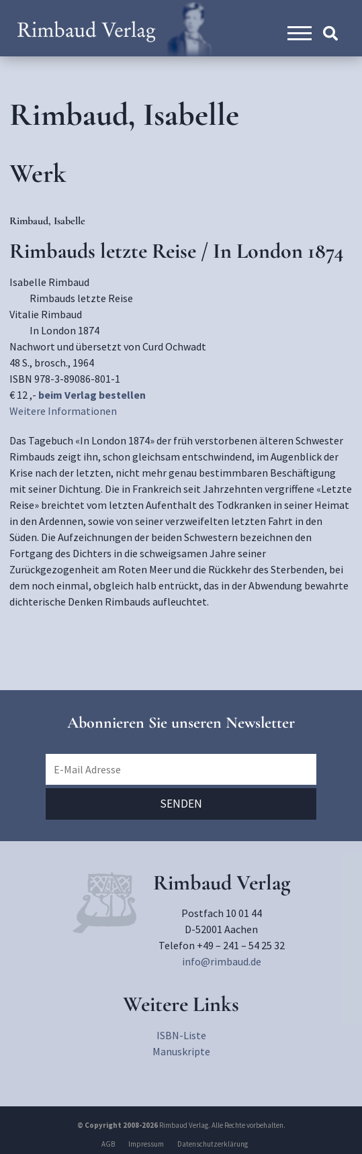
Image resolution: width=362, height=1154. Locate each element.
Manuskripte (181, 1051)
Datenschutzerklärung (212, 1144)
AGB (108, 1144)
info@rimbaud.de (221, 961)
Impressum (146, 1144)
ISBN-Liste (181, 1035)
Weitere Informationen (63, 411)
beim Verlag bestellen (92, 394)
